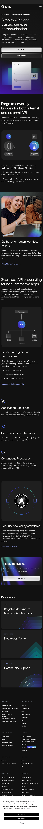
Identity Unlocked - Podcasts (7, 715)
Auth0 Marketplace (7, 745)
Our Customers (26, 737)
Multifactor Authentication (30, 783)
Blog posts (4, 711)
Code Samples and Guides (9, 708)
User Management (7, 789)
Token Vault (25, 798)
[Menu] (40, 7)
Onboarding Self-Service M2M (12, 384)
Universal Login (26, 777)
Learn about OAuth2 (9, 547)
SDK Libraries (26, 714)
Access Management (7, 780)
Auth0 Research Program (9, 764)
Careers (29, 747)
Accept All (21, 820)
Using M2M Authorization (10, 264)
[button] (21, 50)
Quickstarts (25, 708)
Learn (23, 761)
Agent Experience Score (8, 722)
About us (24, 750)
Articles (24, 705)
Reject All (21, 824)
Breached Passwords (28, 795)
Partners (24, 744)
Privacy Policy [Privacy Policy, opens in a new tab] (26, 814)
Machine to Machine (28, 789)
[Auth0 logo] (20, 7)
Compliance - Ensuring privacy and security (29, 741)
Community (5, 737)
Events (3, 761)
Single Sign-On (26, 780)
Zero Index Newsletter (8, 719)
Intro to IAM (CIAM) (27, 764)
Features (5, 15)
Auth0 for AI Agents (7, 777)
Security (4, 786)
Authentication (6, 792)
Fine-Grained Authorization (9, 798)
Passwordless (26, 792)
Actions (24, 786)
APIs (23, 711)
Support (3, 739)
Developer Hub (6, 705)
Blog (23, 720)
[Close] (40, 804)
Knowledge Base (6, 742)
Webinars (24, 726)
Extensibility (5, 783)
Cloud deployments (7, 795)
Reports (24, 723)
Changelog (25, 717)
